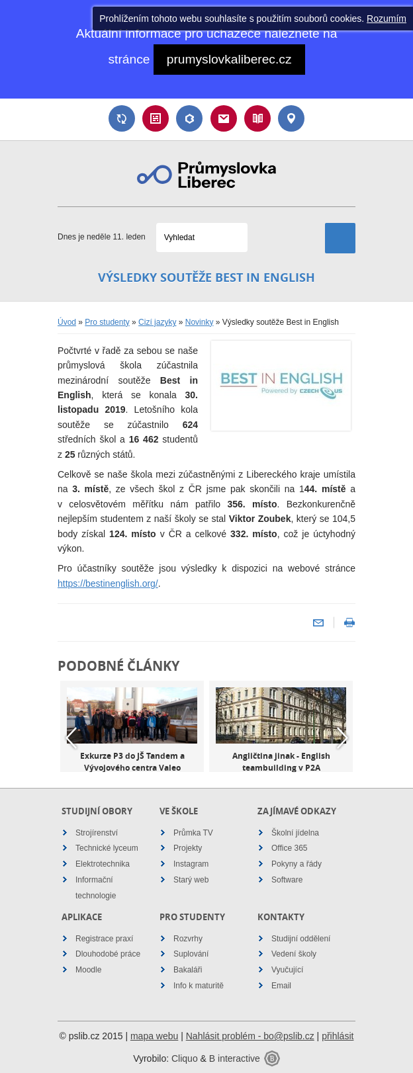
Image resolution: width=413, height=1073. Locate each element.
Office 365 (289, 848)
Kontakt (291, 118)
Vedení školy (293, 954)
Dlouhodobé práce (107, 954)
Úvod (67, 322)
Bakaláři (189, 118)
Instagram (190, 864)
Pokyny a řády (296, 864)
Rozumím (386, 18)
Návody (257, 118)
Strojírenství (96, 832)
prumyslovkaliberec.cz (229, 59)
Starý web (190, 879)
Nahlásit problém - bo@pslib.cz (250, 1036)
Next (342, 737)
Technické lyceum (106, 848)
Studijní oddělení (300, 938)
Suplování (122, 118)
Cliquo (184, 1058)
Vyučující (287, 969)
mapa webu (154, 1036)
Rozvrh (155, 118)
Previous (71, 737)
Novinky (199, 322)
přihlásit (337, 1036)
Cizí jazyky (157, 322)
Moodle (88, 969)
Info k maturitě (198, 985)
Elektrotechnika (102, 864)
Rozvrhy (188, 938)
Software (286, 879)
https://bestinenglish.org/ (108, 583)
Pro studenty (107, 322)
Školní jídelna (295, 832)
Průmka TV (193, 832)
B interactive (234, 1058)
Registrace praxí (104, 938)
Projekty (187, 848)
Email (223, 118)
